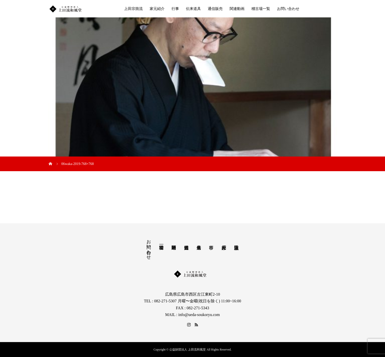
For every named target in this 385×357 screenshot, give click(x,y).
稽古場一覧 (260, 9)
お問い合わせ (288, 9)
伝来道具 (193, 9)
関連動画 (237, 9)
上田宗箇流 (133, 9)
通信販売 (215, 9)
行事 (175, 9)
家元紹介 (157, 9)
